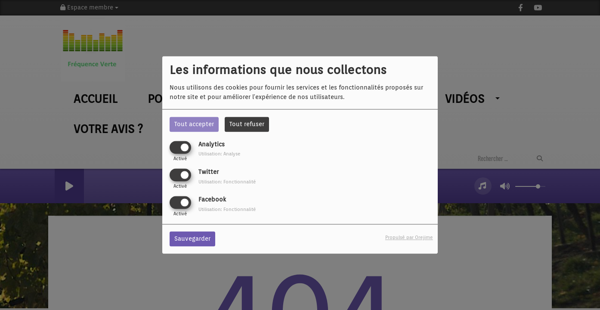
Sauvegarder (192, 239)
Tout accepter (194, 124)
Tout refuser (246, 124)
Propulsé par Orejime (409, 238)
